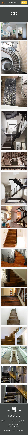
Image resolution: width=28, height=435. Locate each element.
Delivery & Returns (13, 421)
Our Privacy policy (23, 421)
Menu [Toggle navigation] (24, 2)
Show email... (15, 426)
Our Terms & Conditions (3, 421)
